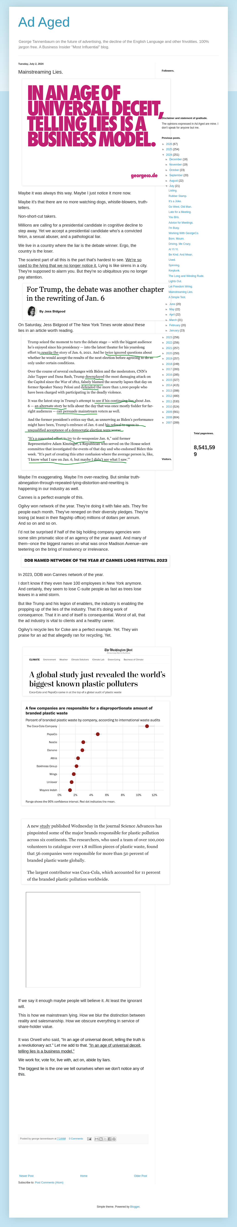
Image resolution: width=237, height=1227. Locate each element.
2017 (169, 369)
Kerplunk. (174, 270)
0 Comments (76, 1138)
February (175, 325)
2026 (169, 144)
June (172, 304)
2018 (169, 364)
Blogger (134, 1206)
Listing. (173, 190)
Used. (172, 259)
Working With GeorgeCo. (184, 233)
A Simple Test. (177, 297)
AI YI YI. (174, 249)
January (174, 330)
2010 (169, 406)
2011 (169, 401)
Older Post (140, 1176)
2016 (169, 374)
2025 (169, 149)
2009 (169, 411)
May (172, 309)
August (174, 180)
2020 (169, 353)
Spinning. (174, 265)
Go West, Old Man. (180, 206)
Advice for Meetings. (181, 222)
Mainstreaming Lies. (181, 292)
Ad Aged (44, 22)
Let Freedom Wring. (181, 286)
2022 (169, 342)
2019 (169, 358)
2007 (169, 422)
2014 (169, 385)
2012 (169, 396)
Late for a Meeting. (180, 212)
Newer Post (26, 1176)
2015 (169, 380)
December (176, 159)
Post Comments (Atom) (49, 1182)
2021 (169, 348)
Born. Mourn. (176, 238)
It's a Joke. (175, 201)
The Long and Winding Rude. (186, 276)
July (172, 186)
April (172, 314)
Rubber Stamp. (178, 196)
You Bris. (174, 217)
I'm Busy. (174, 228)
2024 (169, 154)
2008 (169, 417)
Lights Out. (175, 281)
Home (84, 1176)
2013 (169, 390)
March (173, 320)
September (176, 175)
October (174, 170)
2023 (169, 337)
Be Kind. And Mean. (181, 254)
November (176, 164)
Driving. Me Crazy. (180, 243)
